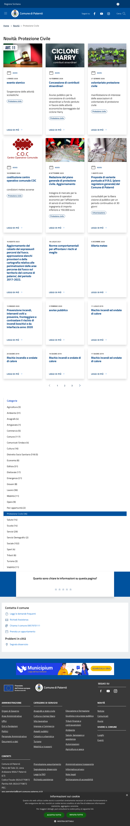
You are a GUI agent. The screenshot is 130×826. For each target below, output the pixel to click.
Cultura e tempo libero (44, 716)
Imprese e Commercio (44, 726)
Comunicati (102, 716)
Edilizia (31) (12, 466)
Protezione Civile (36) (17, 513)
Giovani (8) (12, 484)
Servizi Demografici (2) (17, 537)
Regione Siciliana (12, 4)
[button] (65, 821)
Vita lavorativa (41, 721)
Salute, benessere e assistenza (75, 737)
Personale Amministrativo (14, 736)
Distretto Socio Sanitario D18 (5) (22, 454)
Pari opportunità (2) (16, 507)
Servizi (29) (12, 531)
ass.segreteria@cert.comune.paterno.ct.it (22, 791)
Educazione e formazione (77, 710)
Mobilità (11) (13, 496)
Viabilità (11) (13, 567)
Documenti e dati (10, 741)
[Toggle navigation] (5, 13)
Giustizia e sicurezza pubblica (80, 716)
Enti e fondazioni (10, 726)
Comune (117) (13, 436)
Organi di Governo (10, 711)
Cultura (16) (12, 448)
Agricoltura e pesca (75, 749)
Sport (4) (11, 549)
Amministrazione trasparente (80, 764)
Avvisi (12, 73)
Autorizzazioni (72, 744)
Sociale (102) (13, 543)
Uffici (4, 721)
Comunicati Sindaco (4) (18, 442)
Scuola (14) (12, 525)
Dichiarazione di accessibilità (79, 779)
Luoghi (100, 735)
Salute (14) (12, 519)
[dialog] (65, 809)
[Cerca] (124, 13)
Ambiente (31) (13, 413)
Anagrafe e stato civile (44, 711)
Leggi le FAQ (39, 774)
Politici (5, 731)
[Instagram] (107, 13)
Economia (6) (13, 460)
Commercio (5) (14, 430)
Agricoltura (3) (14, 407)
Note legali (71, 774)
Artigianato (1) (14, 424)
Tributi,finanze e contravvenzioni (73, 723)
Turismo (37, 741)
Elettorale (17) (14, 472)
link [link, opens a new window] (92, 809)
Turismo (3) (12, 561)
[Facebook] (93, 13)
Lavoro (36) (12, 490)
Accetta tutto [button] (54, 815)
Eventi (100, 740)
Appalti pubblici (41, 731)
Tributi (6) (11, 555)
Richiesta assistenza (43, 779)
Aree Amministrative (12, 716)
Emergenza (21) (14, 478)
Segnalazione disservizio (45, 769)
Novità (16, 25)
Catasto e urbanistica (44, 736)
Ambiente (70, 730)
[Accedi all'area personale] (118, 4)
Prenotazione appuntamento (47, 764)
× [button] (127, 795)
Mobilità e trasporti (43, 746)
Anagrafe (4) (13, 419)
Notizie (100, 711)
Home (6, 25)
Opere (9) (11, 502)
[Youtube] (100, 13)
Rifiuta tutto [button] (76, 815)
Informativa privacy (75, 769)
